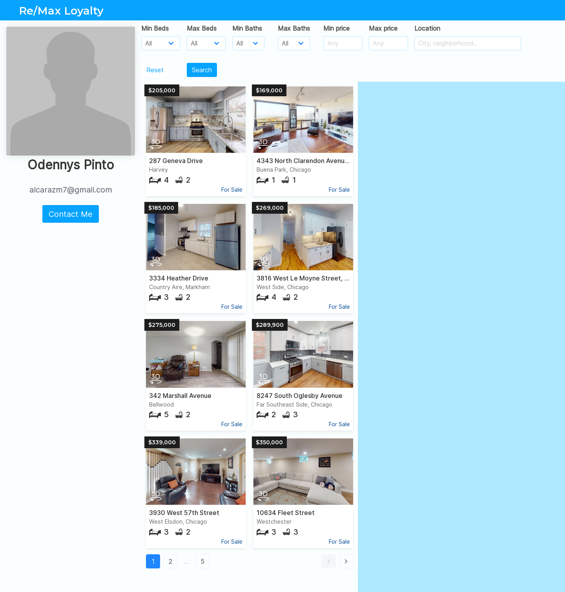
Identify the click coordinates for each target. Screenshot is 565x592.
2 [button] (170, 561)
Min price (336, 28)
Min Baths (247, 28)
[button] (329, 561)
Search (202, 70)
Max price (383, 28)
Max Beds (202, 28)
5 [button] (202, 561)
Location (427, 28)
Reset (155, 70)
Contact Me (71, 214)
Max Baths (294, 28)
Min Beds (155, 28)
